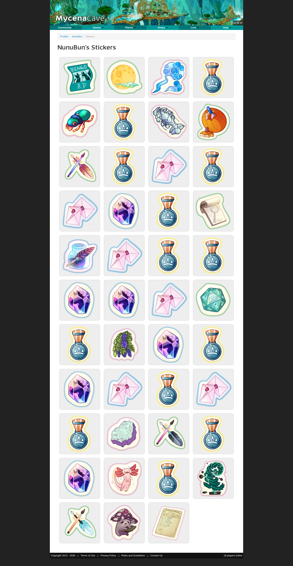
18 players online (233, 555)
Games (98, 27)
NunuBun (77, 36)
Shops (162, 27)
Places (130, 27)
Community (66, 27)
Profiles (64, 36)
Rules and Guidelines (133, 555)
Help (227, 27)
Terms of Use (88, 555)
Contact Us (156, 555)
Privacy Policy (108, 555)
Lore (195, 27)
